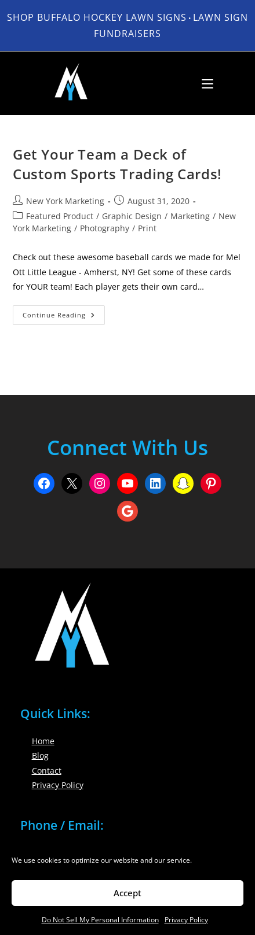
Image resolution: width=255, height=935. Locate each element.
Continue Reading (64, 317)
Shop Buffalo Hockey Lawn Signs (97, 17)
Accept (127, 893)
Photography (104, 228)
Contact (46, 770)
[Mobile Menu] (203, 83)
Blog (40, 755)
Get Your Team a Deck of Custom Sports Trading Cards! (117, 164)
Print (147, 228)
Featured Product (59, 215)
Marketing (190, 215)
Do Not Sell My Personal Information (100, 920)
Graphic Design (132, 215)
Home (43, 741)
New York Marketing (65, 200)
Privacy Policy (186, 920)
